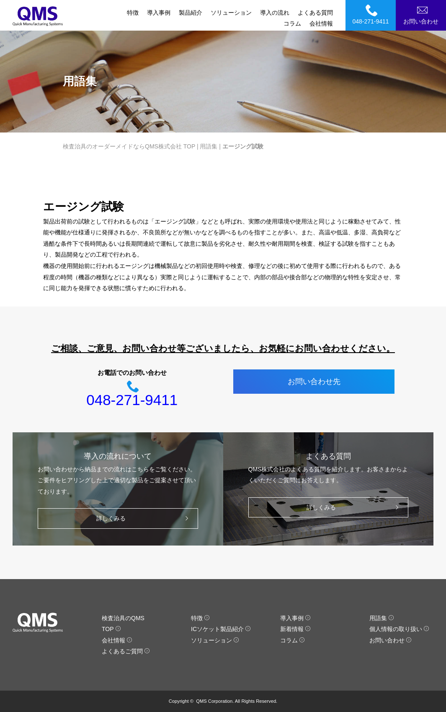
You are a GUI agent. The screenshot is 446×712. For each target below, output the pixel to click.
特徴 (133, 12)
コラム (292, 23)
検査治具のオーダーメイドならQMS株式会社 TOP (129, 146)
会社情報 (321, 23)
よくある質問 (315, 12)
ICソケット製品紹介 (221, 629)
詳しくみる (144, 518)
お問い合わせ (422, 14)
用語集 (208, 146)
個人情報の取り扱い (399, 629)
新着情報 (295, 629)
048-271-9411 (372, 14)
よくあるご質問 (126, 651)
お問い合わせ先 (314, 381)
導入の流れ (274, 12)
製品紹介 (190, 12)
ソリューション (231, 12)
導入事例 (158, 12)
